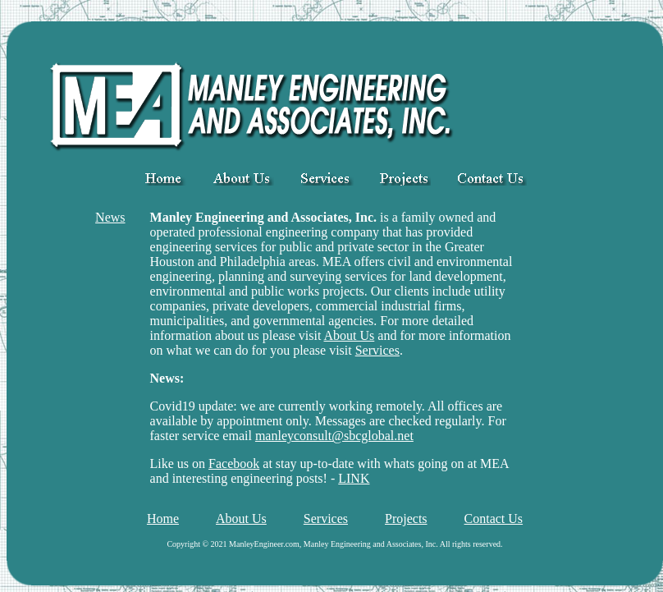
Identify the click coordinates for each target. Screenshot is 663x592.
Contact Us (494, 518)
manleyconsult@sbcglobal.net (334, 436)
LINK (353, 478)
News (110, 217)
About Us (349, 335)
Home (163, 518)
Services (377, 350)
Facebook (233, 463)
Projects (406, 518)
